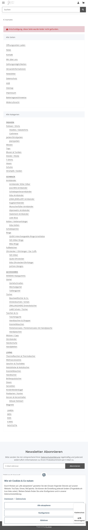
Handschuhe (11, 343)
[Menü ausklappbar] (3, 1)
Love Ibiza (13, 217)
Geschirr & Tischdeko (15, 363)
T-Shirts (9, 159)
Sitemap (9, 88)
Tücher (9, 294)
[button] (78, 2)
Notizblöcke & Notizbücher (17, 367)
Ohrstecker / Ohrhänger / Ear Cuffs (21, 251)
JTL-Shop (48, 527)
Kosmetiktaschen (16, 324)
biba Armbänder (16, 195)
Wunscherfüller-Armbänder (21, 206)
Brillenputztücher (13, 378)
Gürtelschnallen (16, 283)
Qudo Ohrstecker (16, 258)
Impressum (8, 499)
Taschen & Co (12, 313)
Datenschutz (21, 499)
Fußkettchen (11, 247)
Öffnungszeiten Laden (15, 45)
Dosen (9, 382)
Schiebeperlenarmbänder (20, 191)
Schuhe (9, 167)
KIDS (9, 418)
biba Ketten (14, 225)
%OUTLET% (12, 425)
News (8, 50)
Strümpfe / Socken (14, 171)
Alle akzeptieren (43, 505)
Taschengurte (15, 317)
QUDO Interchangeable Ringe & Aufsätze (27, 236)
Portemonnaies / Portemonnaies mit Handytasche (30, 328)
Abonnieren (75, 466)
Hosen (9, 163)
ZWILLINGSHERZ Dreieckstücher (23, 305)
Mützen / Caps (12, 335)
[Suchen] (83, 9)
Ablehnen (44, 520)
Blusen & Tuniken (13, 152)
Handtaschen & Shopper (20, 320)
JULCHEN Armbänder (18, 188)
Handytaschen (15, 331)
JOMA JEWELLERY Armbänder (21, 199)
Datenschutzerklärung (50, 457)
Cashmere (13, 133)
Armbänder (11, 180)
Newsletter (11, 73)
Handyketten (11, 346)
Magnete (10, 404)
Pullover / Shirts (13, 126)
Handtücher (11, 375)
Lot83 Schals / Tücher (18, 309)
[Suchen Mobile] (41, 9)
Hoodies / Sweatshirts (18, 130)
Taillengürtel (14, 290)
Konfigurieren (43, 513)
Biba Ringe (14, 244)
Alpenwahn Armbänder (19, 210)
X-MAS (10, 421)
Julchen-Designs (16, 266)
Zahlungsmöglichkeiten (16, 64)
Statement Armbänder (19, 214)
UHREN (10, 410)
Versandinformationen (16, 69)
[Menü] (83, 504)
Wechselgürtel (15, 287)
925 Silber (13, 255)
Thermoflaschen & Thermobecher (20, 356)
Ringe (8, 232)
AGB (8, 83)
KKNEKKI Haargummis (15, 275)
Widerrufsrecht (12, 102)
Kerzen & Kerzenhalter (16, 397)
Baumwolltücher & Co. (19, 298)
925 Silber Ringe (16, 240)
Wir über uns (12, 59)
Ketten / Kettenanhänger (17, 221)
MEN (9, 414)
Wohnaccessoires (13, 360)
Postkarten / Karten (14, 393)
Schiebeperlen (12, 229)
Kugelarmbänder (16, 203)
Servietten (10, 386)
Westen (9, 144)
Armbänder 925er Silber (19, 184)
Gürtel (9, 279)
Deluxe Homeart (16, 401)
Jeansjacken (14, 141)
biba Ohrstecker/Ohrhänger (21, 262)
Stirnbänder (11, 339)
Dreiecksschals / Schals (19, 302)
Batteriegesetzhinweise (16, 97)
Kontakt (9, 54)
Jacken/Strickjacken (14, 137)
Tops (8, 148)
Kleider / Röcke (12, 156)
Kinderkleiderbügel (14, 389)
